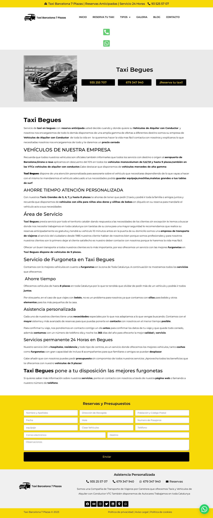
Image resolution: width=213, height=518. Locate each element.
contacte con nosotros (126, 240)
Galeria (141, 17)
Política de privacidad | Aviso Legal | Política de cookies (140, 512)
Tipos (125, 17)
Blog (156, 17)
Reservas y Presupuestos (106, 403)
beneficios (176, 358)
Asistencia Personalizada (134, 475)
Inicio (83, 17)
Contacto (173, 17)
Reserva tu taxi (103, 17)
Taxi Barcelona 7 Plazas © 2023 (41, 512)
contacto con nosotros (118, 378)
